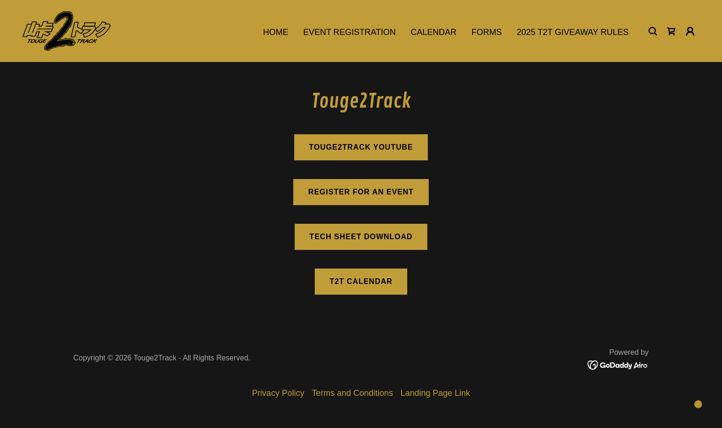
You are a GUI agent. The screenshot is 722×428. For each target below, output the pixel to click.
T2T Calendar (361, 281)
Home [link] (275, 32)
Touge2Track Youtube (361, 147)
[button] (690, 31)
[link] (66, 30)
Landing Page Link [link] (435, 393)
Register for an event (361, 192)
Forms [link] (487, 32)
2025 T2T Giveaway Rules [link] (573, 32)
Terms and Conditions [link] (352, 393)
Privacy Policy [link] (278, 393)
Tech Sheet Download (361, 237)
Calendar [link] (434, 32)
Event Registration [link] (349, 32)
